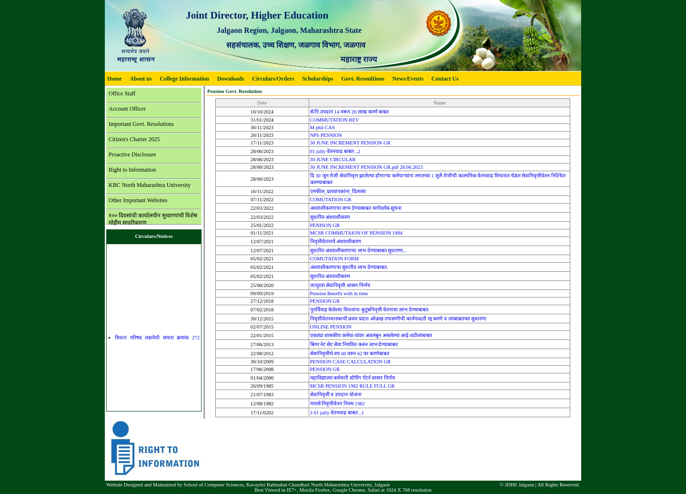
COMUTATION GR (331, 199)
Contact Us (445, 78)
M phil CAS (322, 127)
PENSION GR (325, 301)
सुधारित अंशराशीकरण (330, 217)
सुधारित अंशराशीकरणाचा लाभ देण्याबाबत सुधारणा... (358, 250)
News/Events (408, 78)
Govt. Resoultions (362, 78)
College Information (184, 78)
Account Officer (127, 108)
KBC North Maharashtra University (150, 185)
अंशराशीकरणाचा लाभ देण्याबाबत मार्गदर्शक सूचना (356, 208)
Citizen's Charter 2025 (134, 139)
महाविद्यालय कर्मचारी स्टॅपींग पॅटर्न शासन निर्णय (352, 378)
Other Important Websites (138, 200)
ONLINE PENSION (331, 326)
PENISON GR (325, 225)
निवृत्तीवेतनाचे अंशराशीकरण (336, 241)
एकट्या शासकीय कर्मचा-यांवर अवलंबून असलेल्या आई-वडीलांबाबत (371, 335)
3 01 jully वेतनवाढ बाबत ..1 (337, 412)
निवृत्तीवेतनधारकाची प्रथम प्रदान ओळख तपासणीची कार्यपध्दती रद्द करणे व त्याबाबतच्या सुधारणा (398, 318)
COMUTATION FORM (334, 258)
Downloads (230, 78)
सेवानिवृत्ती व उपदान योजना (336, 394)
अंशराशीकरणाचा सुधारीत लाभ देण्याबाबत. (349, 267)
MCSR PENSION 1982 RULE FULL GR (352, 386)
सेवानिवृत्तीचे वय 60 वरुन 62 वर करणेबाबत (349, 353)
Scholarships (317, 78)
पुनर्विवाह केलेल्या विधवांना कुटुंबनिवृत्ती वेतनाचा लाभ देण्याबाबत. (370, 309)
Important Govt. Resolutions (141, 124)
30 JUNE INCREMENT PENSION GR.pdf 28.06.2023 (366, 167)
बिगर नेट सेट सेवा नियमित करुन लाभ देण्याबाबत (354, 344)
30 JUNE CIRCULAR (333, 159)
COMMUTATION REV (334, 120)
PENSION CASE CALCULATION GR (350, 361)
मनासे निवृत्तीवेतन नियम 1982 (337, 403)
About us (140, 78)
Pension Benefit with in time (339, 293)
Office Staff (122, 93)
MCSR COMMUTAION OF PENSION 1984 (356, 233)
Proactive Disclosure (132, 154)
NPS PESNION (326, 135)
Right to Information (132, 169)
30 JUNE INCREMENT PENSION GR (350, 142)
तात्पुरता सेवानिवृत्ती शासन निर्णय (340, 285)
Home (114, 78)
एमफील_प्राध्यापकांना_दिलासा (338, 191)
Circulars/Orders (273, 78)
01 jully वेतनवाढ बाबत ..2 (335, 151)
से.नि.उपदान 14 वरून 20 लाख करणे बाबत (349, 111)
